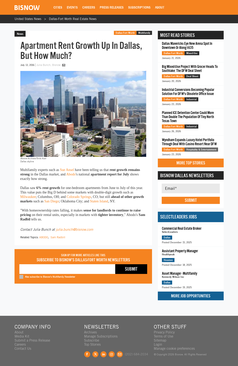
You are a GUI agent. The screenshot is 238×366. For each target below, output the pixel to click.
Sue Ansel (67, 170)
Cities (57, 7)
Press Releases (112, 7)
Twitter (95, 354)
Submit (191, 200)
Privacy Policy (164, 332)
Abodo (71, 174)
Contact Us (23, 348)
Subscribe (91, 340)
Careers (88, 7)
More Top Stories (190, 163)
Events (72, 7)
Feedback (120, 354)
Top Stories (92, 344)
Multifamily (144, 32)
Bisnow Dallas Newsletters (187, 175)
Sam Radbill (58, 237)
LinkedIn (104, 354)
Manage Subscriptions (101, 336)
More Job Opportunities (190, 295)
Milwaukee (28, 197)
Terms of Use (163, 336)
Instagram (112, 354)
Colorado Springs (79, 197)
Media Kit (22, 336)
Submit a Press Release (32, 340)
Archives (90, 332)
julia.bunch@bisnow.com (74, 229)
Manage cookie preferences (174, 348)
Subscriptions (139, 7)
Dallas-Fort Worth (125, 32)
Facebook (87, 354)
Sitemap (160, 340)
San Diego (51, 201)
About (159, 7)
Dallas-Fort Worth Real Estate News (72, 19)
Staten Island (99, 201)
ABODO (43, 237)
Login (158, 344)
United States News (28, 19)
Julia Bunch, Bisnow (48, 64)
